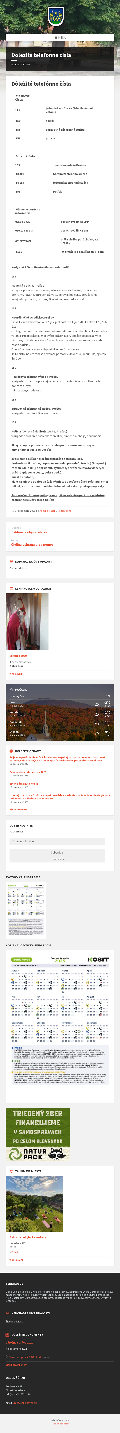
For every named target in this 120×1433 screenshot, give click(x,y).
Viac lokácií (17, 1260)
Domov (15, 64)
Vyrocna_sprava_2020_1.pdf (26, 1357)
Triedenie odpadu (60, 1423)
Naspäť (16, 527)
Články (27, 64)
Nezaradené (65, 510)
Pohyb (15, 1252)
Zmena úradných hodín (24, 783)
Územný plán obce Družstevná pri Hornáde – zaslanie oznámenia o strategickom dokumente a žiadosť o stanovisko (60, 797)
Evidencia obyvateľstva (29, 532)
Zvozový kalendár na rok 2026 (28, 772)
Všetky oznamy (18, 809)
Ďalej (14, 540)
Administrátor (47, 510)
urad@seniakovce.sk (25, 1403)
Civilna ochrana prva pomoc (32, 544)
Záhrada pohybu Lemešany (28, 1237)
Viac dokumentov (16, 1364)
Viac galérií (16, 673)
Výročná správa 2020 (19, 1342)
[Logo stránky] (56, 26)
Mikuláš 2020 (18, 656)
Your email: (16, 831)
